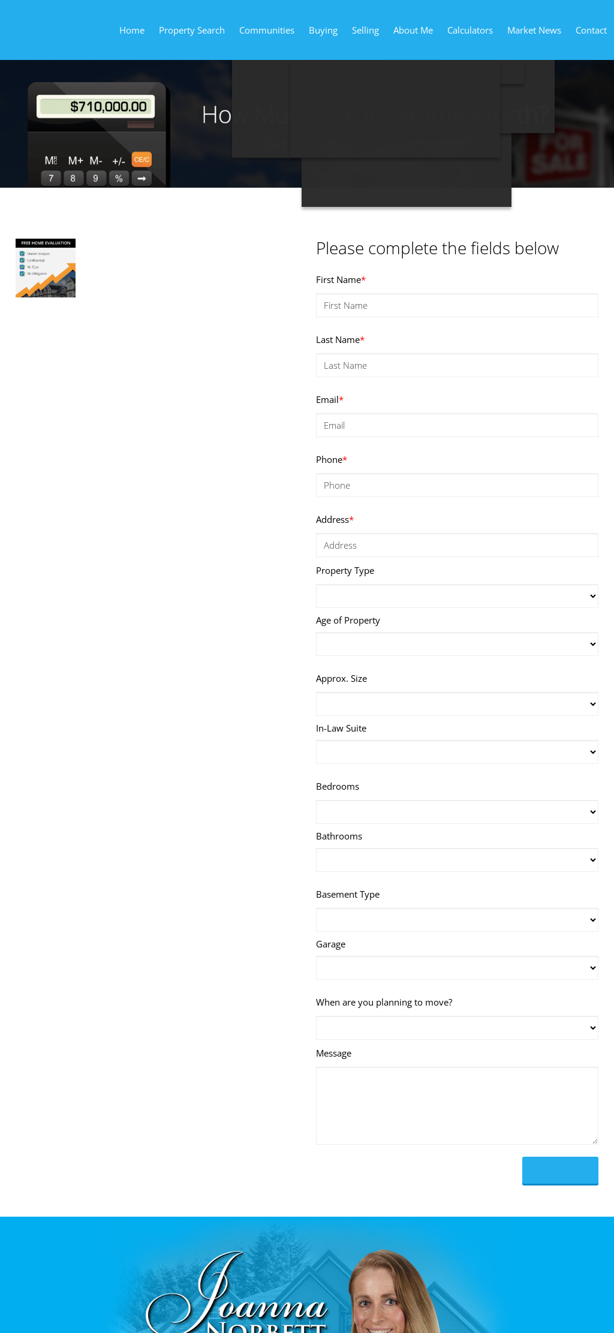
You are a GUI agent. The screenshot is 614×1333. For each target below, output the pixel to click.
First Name (341, 279)
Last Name (340, 339)
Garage (330, 944)
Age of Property (348, 620)
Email (330, 399)
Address (335, 519)
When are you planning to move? (384, 1002)
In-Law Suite (341, 728)
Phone (331, 459)
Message (333, 1053)
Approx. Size (341, 678)
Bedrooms (337, 786)
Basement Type (348, 894)
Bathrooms (339, 836)
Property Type (345, 570)
